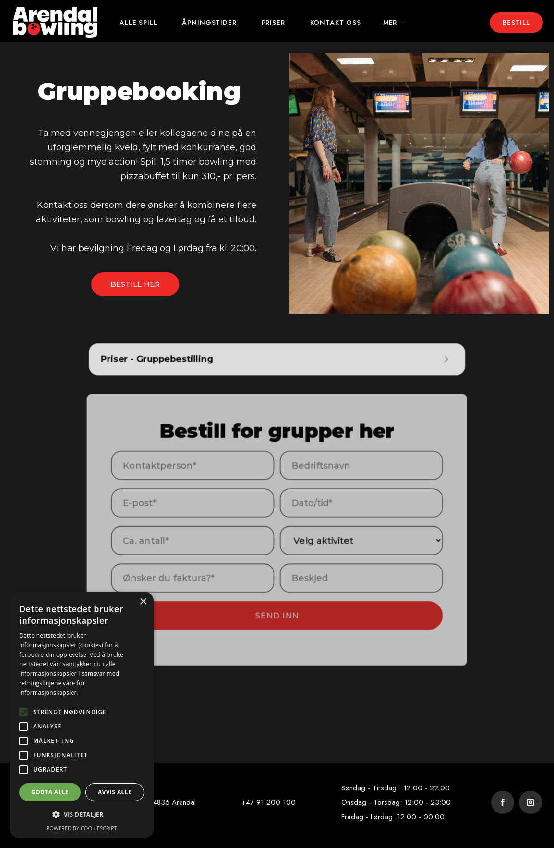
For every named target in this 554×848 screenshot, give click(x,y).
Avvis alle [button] (115, 792)
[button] (394, 22)
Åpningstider (209, 22)
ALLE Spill (138, 22)
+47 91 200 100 (268, 802)
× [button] (142, 602)
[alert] (82, 715)
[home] (55, 22)
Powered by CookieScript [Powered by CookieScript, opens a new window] (82, 828)
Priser (273, 22)
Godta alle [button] (50, 792)
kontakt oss (335, 22)
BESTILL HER (135, 284)
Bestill (516, 22)
